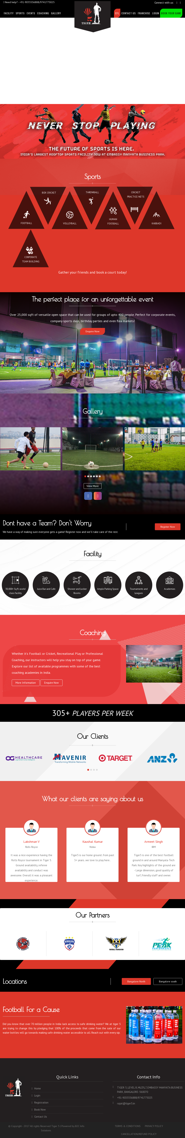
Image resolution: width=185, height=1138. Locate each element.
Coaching (43, 13)
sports (20, 13)
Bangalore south (168, 981)
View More (93, 486)
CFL (117, 13)
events (31, 13)
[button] (85, 476)
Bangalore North (136, 981)
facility (9, 13)
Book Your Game (171, 13)
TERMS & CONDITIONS (128, 1126)
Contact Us (128, 13)
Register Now (167, 526)
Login (155, 13)
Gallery (56, 13)
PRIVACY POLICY (154, 1126)
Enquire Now (92, 331)
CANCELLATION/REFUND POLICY (138, 1134)
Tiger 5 (55, 1126)
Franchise (144, 13)
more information (26, 682)
